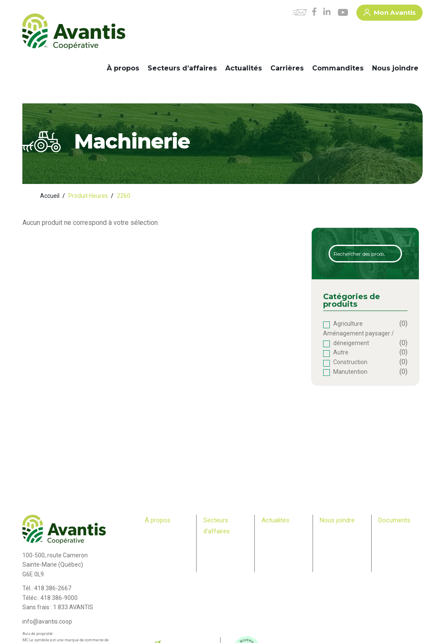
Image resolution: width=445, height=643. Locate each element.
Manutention (350, 371)
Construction (350, 362)
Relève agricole (156, 581)
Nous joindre (395, 68)
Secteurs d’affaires (182, 68)
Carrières (287, 68)
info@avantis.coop (47, 621)
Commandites (338, 68)
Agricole (213, 543)
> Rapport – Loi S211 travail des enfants (397, 573)
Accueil (49, 195)
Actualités (243, 68)
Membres (156, 573)
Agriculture (348, 323)
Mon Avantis (390, 13)
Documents (394, 520)
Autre (340, 352)
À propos (123, 68)
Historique (157, 533)
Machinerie (216, 551)
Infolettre (272, 541)
